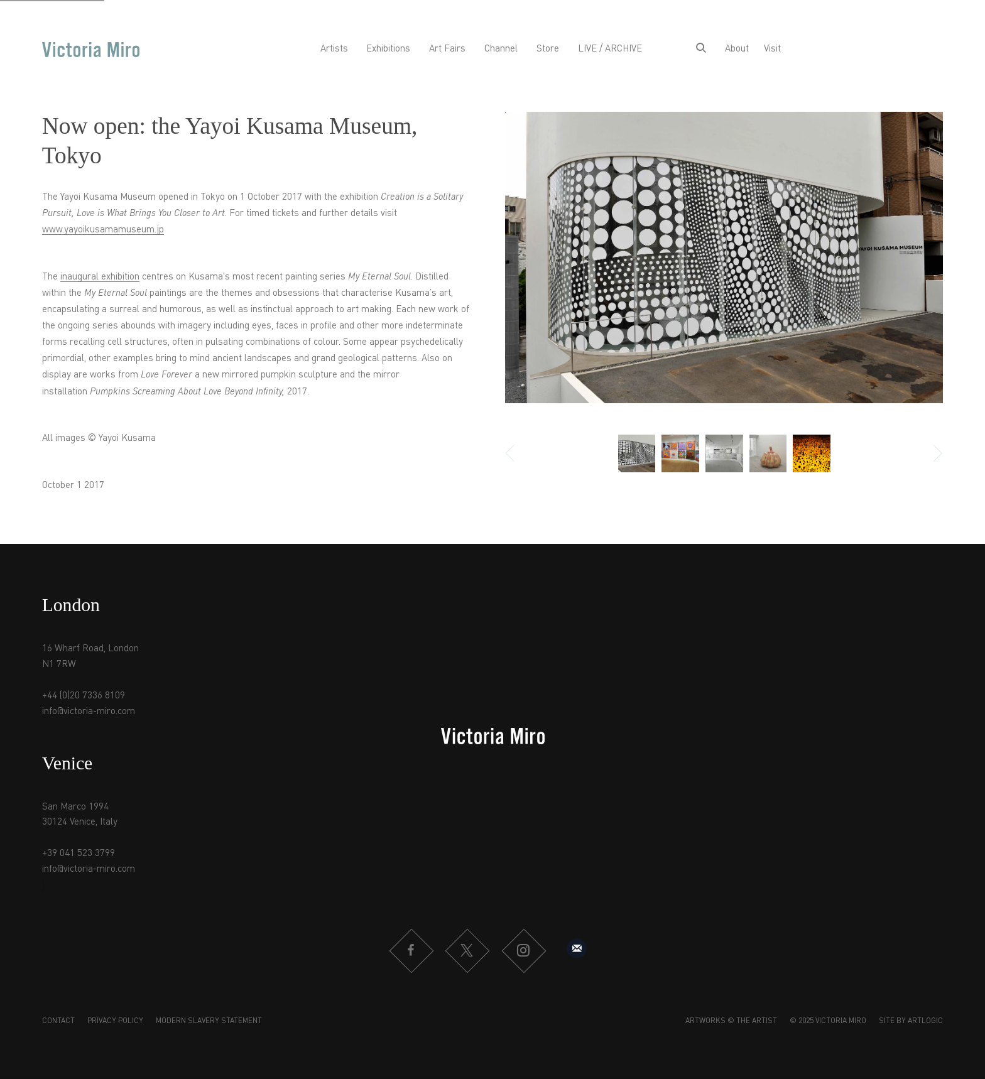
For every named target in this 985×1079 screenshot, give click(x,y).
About (737, 49)
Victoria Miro (90, 50)
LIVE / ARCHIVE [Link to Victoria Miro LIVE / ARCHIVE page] (610, 49)
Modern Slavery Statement (209, 1021)
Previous (517, 453)
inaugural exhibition (99, 277)
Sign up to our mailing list (577, 948)
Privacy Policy (115, 1021)
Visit (772, 49)
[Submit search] (701, 49)
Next (930, 453)
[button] (637, 453)
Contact (58, 1021)
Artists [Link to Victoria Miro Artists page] (334, 49)
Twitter (466, 950)
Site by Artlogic (911, 1021)
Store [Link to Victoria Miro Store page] (547, 49)
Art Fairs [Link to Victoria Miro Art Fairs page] (447, 49)
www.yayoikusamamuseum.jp (103, 230)
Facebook (410, 950)
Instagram (523, 950)
